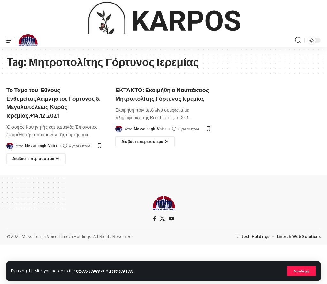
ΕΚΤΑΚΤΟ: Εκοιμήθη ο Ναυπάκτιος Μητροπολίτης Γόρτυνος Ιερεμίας (156, 129)
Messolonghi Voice (41, 185)
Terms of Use (126, 270)
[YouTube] (171, 251)
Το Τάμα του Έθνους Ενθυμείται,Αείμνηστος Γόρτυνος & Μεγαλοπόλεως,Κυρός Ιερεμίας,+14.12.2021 (40, 138)
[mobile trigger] (11, 72)
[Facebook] (154, 251)
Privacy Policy (90, 270)
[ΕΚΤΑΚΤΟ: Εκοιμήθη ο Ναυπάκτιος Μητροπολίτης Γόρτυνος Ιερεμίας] (145, 181)
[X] (162, 251)
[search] (298, 72)
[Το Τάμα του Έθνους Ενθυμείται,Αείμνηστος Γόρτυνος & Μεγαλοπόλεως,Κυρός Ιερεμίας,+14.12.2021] (36, 198)
